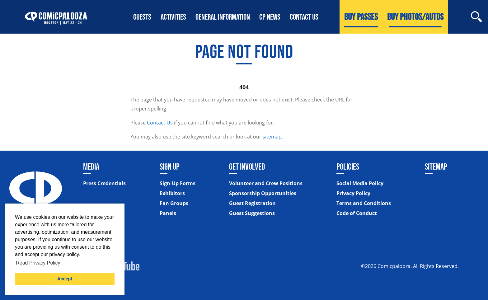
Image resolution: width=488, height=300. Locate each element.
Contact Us (160, 122)
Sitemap (436, 166)
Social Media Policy (359, 183)
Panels (168, 213)
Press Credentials (104, 183)
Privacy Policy (353, 193)
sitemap (272, 136)
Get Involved (247, 166)
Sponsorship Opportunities (262, 193)
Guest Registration (252, 203)
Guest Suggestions (252, 213)
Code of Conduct (356, 213)
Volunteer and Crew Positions (266, 183)
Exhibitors (172, 193)
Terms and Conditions (363, 203)
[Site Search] (476, 16)
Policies (347, 166)
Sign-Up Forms (177, 183)
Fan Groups (174, 203)
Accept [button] (64, 278)
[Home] (56, 16)
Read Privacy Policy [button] (38, 262)
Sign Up (170, 166)
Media (91, 166)
